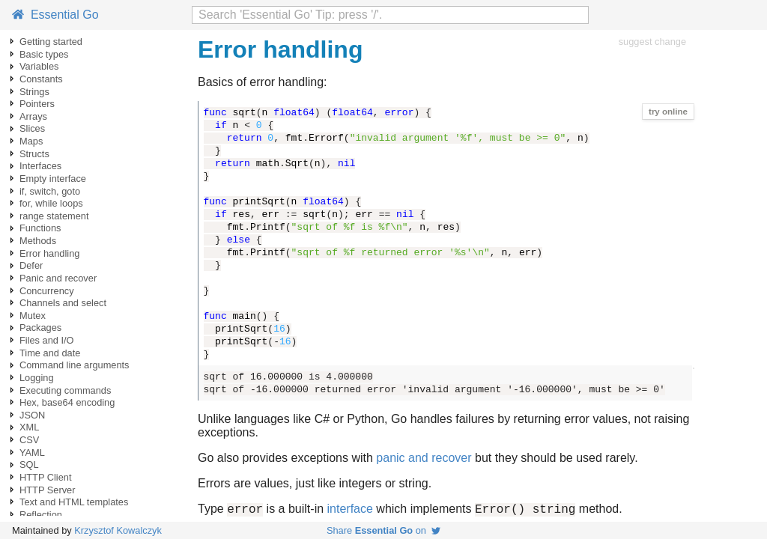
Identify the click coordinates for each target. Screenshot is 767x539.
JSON (32, 415)
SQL (29, 464)
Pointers (37, 103)
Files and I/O (46, 340)
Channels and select (62, 302)
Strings (34, 91)
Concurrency (46, 290)
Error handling (49, 253)
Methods (37, 240)
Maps (31, 141)
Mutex (32, 315)
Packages (40, 327)
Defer (31, 265)
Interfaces (40, 165)
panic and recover (423, 457)
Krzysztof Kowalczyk (118, 530)
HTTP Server (47, 490)
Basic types (43, 54)
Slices (32, 128)
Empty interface (52, 178)
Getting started (50, 41)
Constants (41, 79)
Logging (36, 377)
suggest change (652, 41)
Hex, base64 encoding (67, 402)
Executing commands (65, 390)
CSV (29, 439)
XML (29, 427)
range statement (53, 216)
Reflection (40, 514)
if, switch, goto (49, 191)
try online (668, 111)
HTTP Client (45, 477)
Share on (383, 530)
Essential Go (55, 14)
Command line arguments (74, 365)
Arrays (33, 116)
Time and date (49, 353)
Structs (34, 153)
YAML (32, 452)
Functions (40, 228)
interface (350, 511)
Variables (38, 66)
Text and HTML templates (73, 502)
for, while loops (51, 203)
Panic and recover (58, 278)
